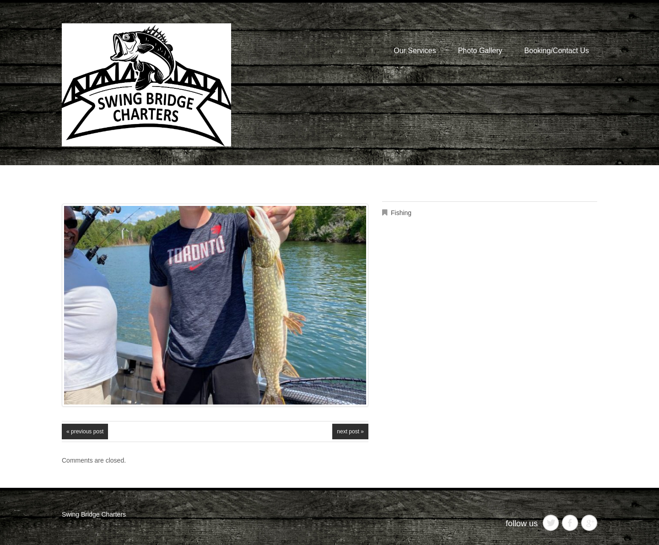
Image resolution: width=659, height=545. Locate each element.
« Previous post (84, 431)
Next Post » (350, 431)
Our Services (415, 50)
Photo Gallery (480, 50)
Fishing (401, 212)
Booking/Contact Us (556, 50)
